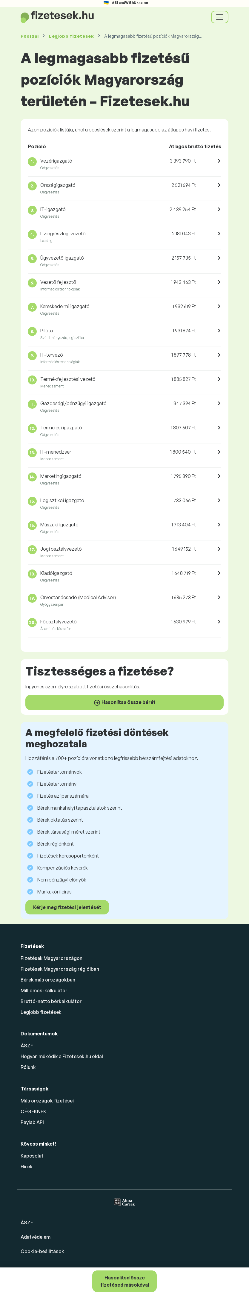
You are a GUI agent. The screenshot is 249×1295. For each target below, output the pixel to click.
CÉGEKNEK (33, 1111)
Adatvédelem (35, 1237)
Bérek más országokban (48, 980)
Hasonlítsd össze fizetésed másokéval (124, 1281)
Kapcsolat (32, 1156)
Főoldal (30, 36)
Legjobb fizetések (71, 36)
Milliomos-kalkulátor (44, 990)
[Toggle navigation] (219, 17)
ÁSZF (27, 1046)
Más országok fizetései (47, 1101)
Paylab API (32, 1122)
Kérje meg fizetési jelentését (67, 907)
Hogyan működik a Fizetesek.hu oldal (62, 1056)
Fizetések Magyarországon (51, 958)
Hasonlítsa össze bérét (124, 702)
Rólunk (28, 1067)
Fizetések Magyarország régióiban (60, 969)
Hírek (27, 1167)
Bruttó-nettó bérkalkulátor (51, 1001)
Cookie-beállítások (42, 1251)
